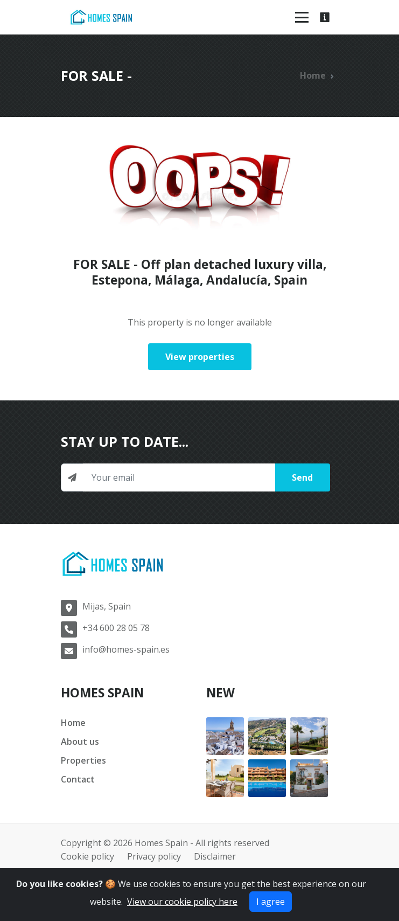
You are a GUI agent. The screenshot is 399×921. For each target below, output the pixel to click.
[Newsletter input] (179, 477)
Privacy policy (154, 856)
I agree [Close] (270, 902)
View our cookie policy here (182, 902)
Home (313, 75)
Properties (83, 760)
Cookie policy (87, 856)
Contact (78, 779)
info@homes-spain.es (126, 649)
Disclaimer (215, 856)
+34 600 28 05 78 (116, 628)
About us (80, 741)
